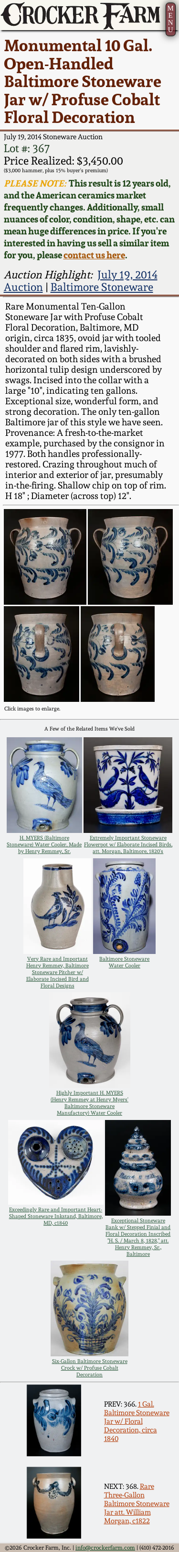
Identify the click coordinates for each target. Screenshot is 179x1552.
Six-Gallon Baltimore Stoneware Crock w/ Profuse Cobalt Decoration (89, 1368)
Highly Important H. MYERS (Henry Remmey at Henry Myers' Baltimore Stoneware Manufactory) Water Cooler (89, 1102)
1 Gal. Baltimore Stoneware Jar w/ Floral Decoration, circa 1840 (136, 1421)
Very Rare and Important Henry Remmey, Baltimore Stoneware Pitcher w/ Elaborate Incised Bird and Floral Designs (57, 972)
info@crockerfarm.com (105, 1547)
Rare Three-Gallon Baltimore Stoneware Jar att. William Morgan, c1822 (136, 1503)
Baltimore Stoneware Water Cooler (124, 962)
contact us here (94, 255)
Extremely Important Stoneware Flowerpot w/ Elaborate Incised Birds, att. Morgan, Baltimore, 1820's (128, 844)
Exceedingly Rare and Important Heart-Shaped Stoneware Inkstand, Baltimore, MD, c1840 (56, 1216)
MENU (170, 18)
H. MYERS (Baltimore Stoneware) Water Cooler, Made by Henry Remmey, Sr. (44, 844)
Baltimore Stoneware (102, 287)
